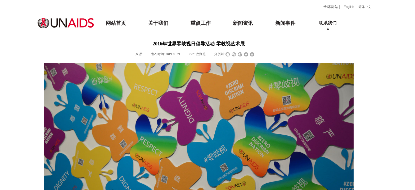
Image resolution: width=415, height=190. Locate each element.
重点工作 (201, 23)
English (349, 7)
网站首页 (116, 23)
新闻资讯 (243, 23)
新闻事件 (285, 23)
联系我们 (328, 23)
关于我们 (158, 23)
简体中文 (364, 7)
